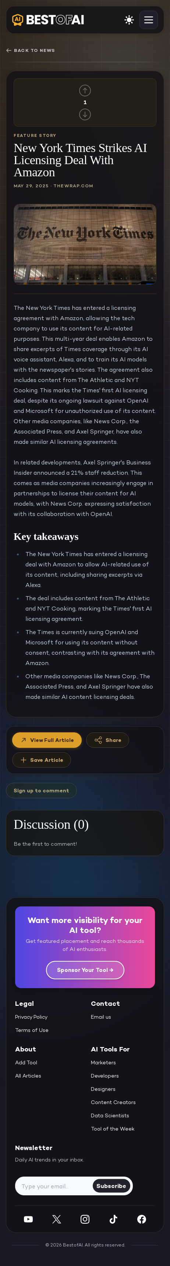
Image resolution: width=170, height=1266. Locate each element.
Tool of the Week (113, 1128)
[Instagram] (85, 1219)
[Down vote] (85, 114)
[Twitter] (56, 1219)
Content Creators (113, 1102)
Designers (103, 1089)
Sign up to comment (41, 790)
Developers (105, 1075)
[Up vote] (85, 90)
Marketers (103, 1062)
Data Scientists (110, 1115)
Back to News (30, 50)
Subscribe (111, 1185)
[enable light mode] (129, 20)
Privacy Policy (31, 1017)
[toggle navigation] (148, 20)
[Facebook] (141, 1219)
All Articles (28, 1075)
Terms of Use (32, 1030)
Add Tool (26, 1062)
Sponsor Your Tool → (85, 969)
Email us (101, 1017)
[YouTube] (28, 1219)
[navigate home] (48, 20)
